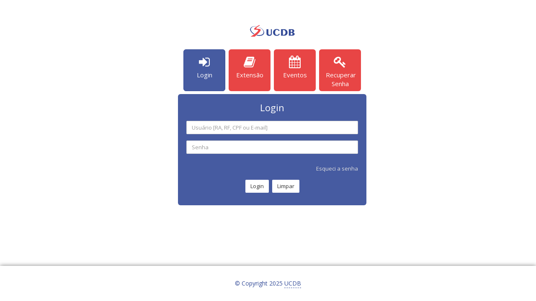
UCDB (292, 283)
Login (257, 186)
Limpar (285, 186)
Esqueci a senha (337, 168)
